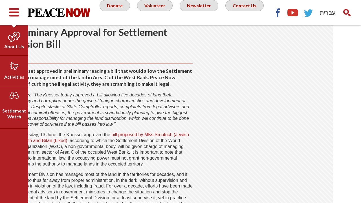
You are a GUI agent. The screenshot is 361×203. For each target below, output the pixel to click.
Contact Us (182, 35)
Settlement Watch (14, 113)
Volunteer (177, 12)
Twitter (347, 38)
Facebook (316, 38)
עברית (328, 12)
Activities (14, 77)
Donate (135, 12)
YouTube (331, 38)
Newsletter (224, 12)
